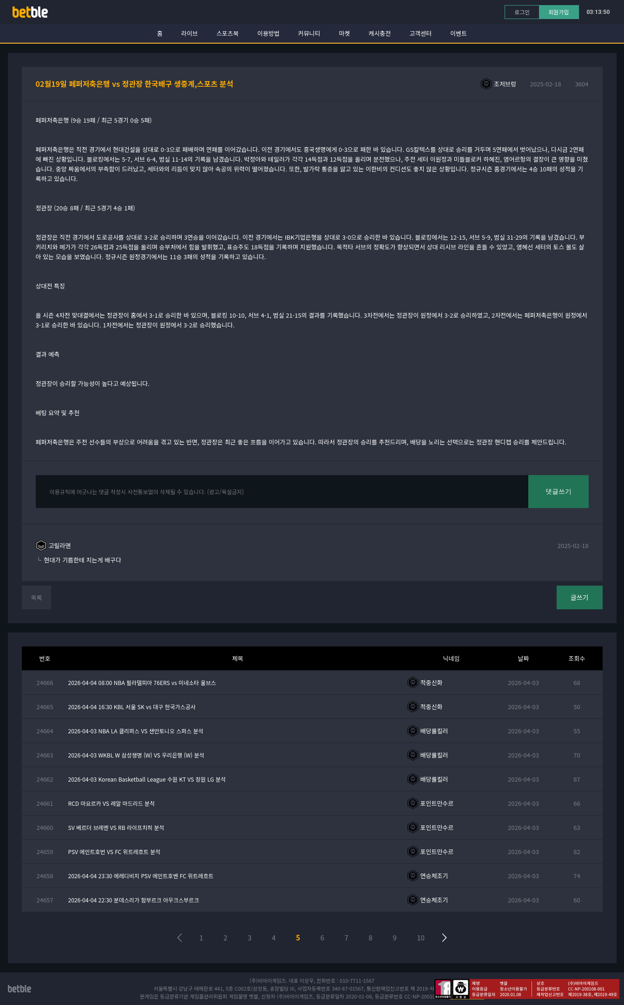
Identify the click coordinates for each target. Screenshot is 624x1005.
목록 (36, 597)
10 (421, 937)
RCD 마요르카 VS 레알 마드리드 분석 (111, 803)
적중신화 (431, 682)
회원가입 (558, 12)
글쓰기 (580, 597)
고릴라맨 (60, 545)
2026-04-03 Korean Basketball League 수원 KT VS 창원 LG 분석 (147, 779)
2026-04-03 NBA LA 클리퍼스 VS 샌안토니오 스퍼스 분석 (136, 731)
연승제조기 (434, 875)
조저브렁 (505, 83)
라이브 (189, 33)
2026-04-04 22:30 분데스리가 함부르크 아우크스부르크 (133, 900)
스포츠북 (228, 33)
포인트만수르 (437, 803)
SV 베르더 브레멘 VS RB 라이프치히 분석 (116, 827)
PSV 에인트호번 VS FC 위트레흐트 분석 (114, 851)
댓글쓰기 (558, 491)
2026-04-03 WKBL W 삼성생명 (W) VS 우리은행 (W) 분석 (136, 755)
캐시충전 (379, 33)
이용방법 (268, 33)
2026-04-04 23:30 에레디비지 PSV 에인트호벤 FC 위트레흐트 (141, 876)
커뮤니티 (309, 33)
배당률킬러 (434, 730)
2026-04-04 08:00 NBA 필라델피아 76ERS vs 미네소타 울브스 (142, 682)
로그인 (522, 12)
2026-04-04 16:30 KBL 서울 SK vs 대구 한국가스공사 (132, 707)
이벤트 (458, 33)
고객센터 (420, 33)
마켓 (344, 33)
